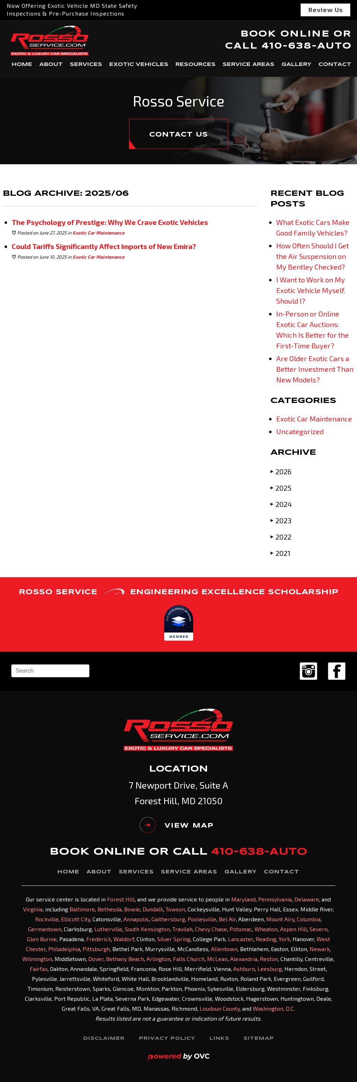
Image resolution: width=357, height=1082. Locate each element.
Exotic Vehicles (138, 64)
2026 (280, 471)
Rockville (46, 919)
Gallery (296, 64)
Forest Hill (121, 899)
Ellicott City (75, 919)
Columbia (308, 919)
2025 (280, 487)
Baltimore (82, 909)
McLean (217, 958)
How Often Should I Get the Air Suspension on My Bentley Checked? (312, 256)
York (284, 938)
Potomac (240, 929)
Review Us (325, 9)
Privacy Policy (167, 1038)
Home (22, 64)
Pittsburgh (96, 948)
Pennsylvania (275, 899)
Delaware (306, 899)
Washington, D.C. (274, 1008)
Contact (334, 64)
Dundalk (153, 909)
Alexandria (243, 958)
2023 (280, 520)
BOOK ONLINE (285, 34)
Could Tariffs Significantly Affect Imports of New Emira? (104, 246)
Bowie (132, 909)
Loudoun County (220, 1008)
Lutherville (108, 929)
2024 (281, 504)
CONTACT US (178, 135)
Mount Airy (280, 919)
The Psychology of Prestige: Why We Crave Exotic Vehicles (110, 222)
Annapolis (136, 919)
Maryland (243, 899)
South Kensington (147, 929)
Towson (175, 909)
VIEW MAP (177, 826)
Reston (269, 958)
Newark (319, 948)
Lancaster (240, 938)
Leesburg (269, 968)
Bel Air (227, 919)
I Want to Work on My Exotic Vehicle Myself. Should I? (310, 290)
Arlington (158, 958)
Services (86, 64)
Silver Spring (173, 938)
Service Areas (248, 64)
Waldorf (123, 938)
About (51, 64)
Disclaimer (104, 1038)
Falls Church (189, 958)
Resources (195, 64)
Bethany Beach (125, 958)
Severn (318, 929)
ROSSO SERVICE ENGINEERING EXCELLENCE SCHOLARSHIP (179, 592)
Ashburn (244, 968)
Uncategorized (300, 431)
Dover (96, 958)
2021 (280, 553)
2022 (280, 536)
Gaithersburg (168, 919)
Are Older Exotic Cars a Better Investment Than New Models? (314, 369)
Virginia (33, 909)
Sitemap (259, 1038)
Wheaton (266, 929)
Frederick (98, 938)
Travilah (182, 929)
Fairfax (39, 968)
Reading (266, 938)
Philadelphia (64, 948)
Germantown (44, 929)
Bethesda (109, 909)
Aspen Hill (293, 929)
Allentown (224, 948)
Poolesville (202, 919)
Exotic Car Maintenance (98, 233)
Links (219, 1038)
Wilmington (37, 958)
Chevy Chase (211, 929)
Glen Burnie (42, 938)
